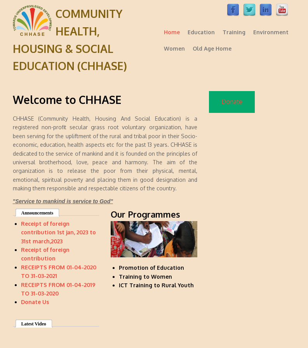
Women (174, 48)
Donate (231, 101)
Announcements (37, 213)
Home (172, 32)
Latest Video (33, 324)
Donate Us (35, 302)
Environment (271, 32)
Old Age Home (212, 48)
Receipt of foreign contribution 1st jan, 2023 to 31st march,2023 (58, 232)
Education (201, 32)
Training (234, 32)
